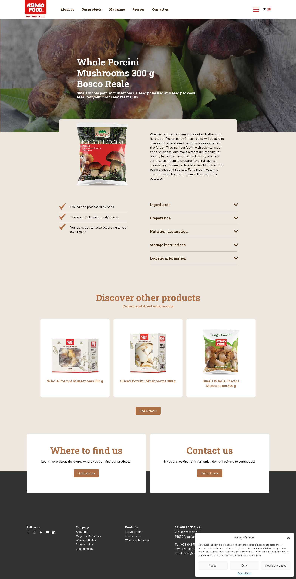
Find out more (148, 410)
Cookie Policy (244, 573)
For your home (134, 531)
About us (67, 9)
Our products (92, 9)
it (264, 9)
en (269, 9)
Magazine (117, 9)
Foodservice (133, 536)
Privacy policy (84, 544)
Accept (213, 565)
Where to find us (86, 540)
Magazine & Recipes (88, 536)
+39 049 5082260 (193, 544)
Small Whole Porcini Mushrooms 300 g (221, 383)
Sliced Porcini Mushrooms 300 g (148, 381)
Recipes (138, 9)
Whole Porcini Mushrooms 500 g (75, 381)
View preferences (275, 565)
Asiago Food (35, 8)
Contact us (160, 9)
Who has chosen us (137, 540)
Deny (244, 565)
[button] (288, 537)
